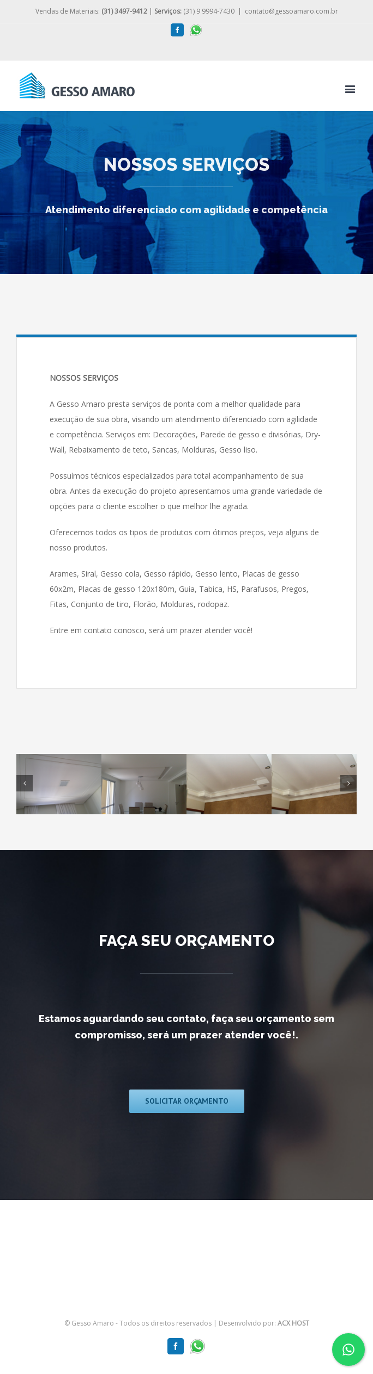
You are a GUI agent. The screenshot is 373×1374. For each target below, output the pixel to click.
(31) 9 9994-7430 (194, 11)
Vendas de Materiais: (91, 11)
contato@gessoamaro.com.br (291, 11)
